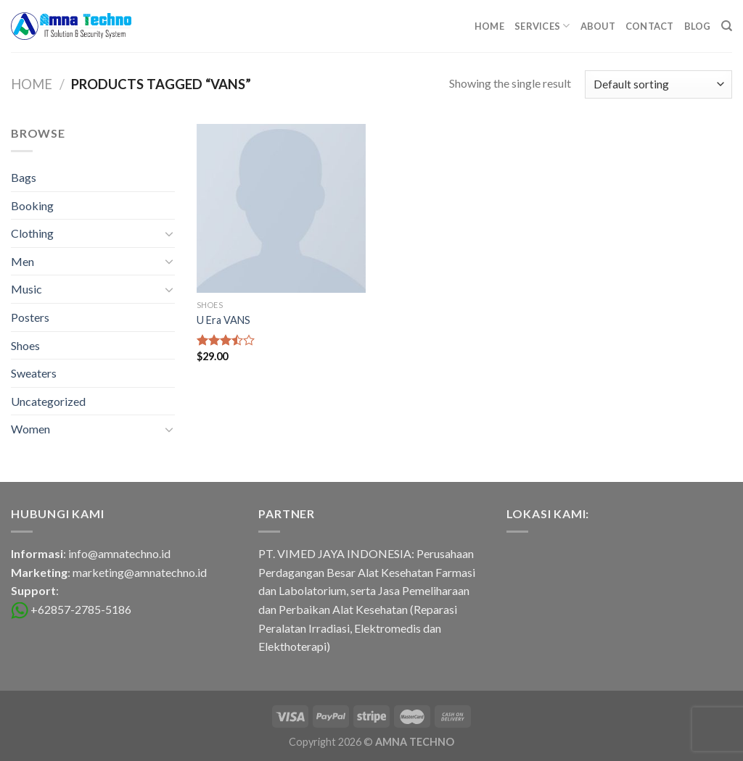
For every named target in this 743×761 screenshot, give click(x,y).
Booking (32, 205)
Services (542, 26)
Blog (697, 26)
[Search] (726, 26)
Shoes (25, 345)
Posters (30, 317)
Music (26, 289)
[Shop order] (658, 84)
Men (22, 261)
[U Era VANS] (281, 208)
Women (30, 429)
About (597, 26)
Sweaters (34, 373)
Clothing (32, 233)
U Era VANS (223, 320)
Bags (23, 177)
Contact (649, 26)
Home (489, 26)
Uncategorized (48, 401)
